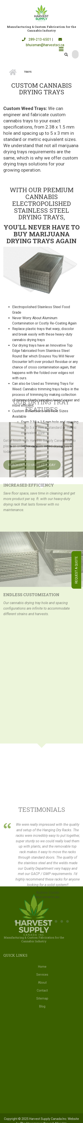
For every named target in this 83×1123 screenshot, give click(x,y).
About (42, 982)
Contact (42, 990)
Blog (42, 1006)
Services (42, 974)
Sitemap (42, 998)
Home (42, 966)
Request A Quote (76, 570)
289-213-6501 (36, 39)
